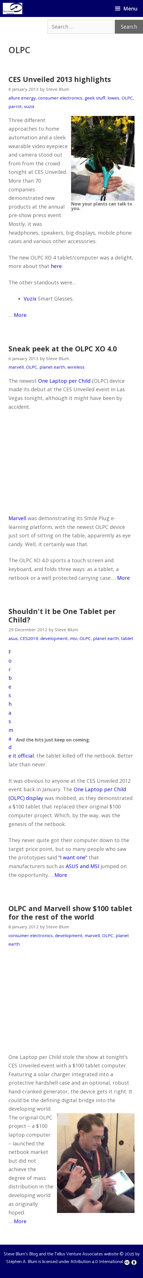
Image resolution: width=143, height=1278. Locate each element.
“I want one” (72, 857)
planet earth (52, 367)
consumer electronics (60, 98)
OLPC (127, 98)
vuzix (29, 106)
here (56, 266)
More (20, 315)
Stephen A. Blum (21, 1262)
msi (73, 638)
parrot (15, 106)
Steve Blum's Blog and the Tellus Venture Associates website (61, 1254)
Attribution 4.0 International (104, 1262)
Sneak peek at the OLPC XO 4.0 (62, 348)
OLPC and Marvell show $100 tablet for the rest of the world (70, 912)
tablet (127, 638)
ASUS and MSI (82, 866)
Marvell (17, 518)
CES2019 (29, 638)
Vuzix (30, 298)
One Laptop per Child (64, 380)
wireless (76, 367)
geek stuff (95, 98)
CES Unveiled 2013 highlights (59, 79)
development (54, 638)
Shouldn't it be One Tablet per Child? (62, 615)
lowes (113, 98)
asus (13, 638)
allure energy (22, 98)
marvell (16, 367)
